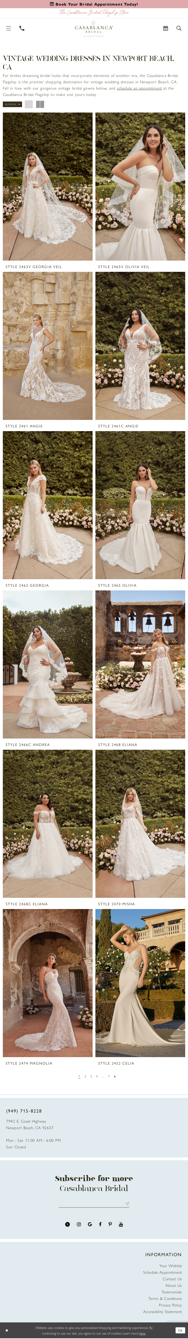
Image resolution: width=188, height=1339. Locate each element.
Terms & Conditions (165, 1299)
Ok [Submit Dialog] (180, 1330)
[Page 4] (97, 1076)
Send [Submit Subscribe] (126, 1204)
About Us (173, 1286)
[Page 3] (90, 1076)
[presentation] (48, 187)
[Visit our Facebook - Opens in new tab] (100, 1225)
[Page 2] (84, 1076)
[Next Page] (116, 1076)
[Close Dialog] (7, 1331)
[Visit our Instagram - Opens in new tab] (79, 1225)
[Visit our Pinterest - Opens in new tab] (110, 1225)
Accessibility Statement (162, 1312)
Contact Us (172, 1279)
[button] (8, 28)
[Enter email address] (94, 1204)
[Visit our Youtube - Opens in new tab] (121, 1225)
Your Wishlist (170, 1266)
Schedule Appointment (162, 1273)
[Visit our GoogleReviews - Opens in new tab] (90, 1225)
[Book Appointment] (166, 28)
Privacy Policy (170, 1305)
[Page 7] (110, 1076)
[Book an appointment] (94, 4)
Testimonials (172, 1292)
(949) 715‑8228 (24, 1110)
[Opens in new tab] (139, 88)
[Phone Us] (22, 28)
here (142, 1333)
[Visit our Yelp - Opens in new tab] (67, 1225)
